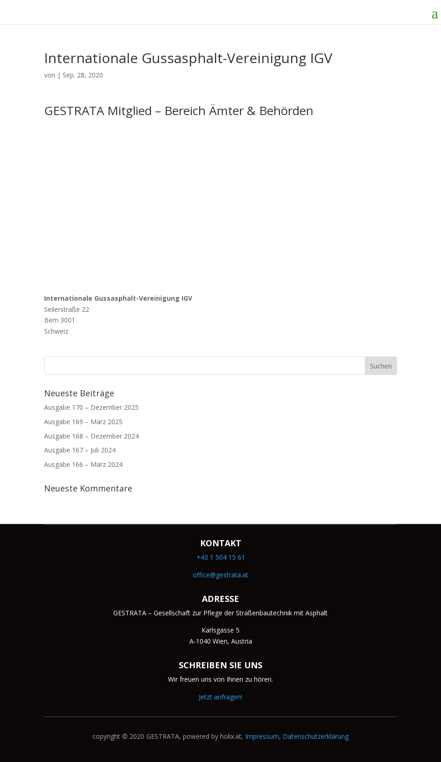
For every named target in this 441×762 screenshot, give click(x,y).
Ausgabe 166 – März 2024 (83, 464)
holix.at (230, 736)
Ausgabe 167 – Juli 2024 (80, 450)
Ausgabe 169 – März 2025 (83, 421)
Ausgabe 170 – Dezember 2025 (91, 407)
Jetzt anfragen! (220, 696)
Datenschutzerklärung (316, 736)
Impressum (262, 736)
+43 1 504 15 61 (220, 557)
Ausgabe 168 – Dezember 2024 (91, 436)
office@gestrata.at (220, 574)
